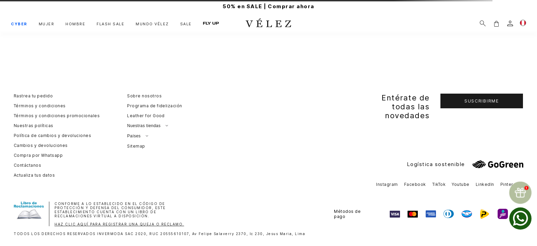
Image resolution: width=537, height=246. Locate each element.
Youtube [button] (460, 184)
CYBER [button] (19, 24)
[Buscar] (483, 23)
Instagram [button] (387, 184)
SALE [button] (186, 24)
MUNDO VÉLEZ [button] (152, 24)
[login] (510, 23)
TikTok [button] (439, 184)
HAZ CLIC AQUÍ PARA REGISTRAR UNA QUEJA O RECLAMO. (119, 224)
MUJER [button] (46, 24)
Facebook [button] (415, 184)
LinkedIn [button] (485, 184)
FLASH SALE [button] (110, 24)
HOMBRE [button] (75, 24)
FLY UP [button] (211, 23)
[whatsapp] (520, 218)
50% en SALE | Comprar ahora (268, 6)
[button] (496, 23)
